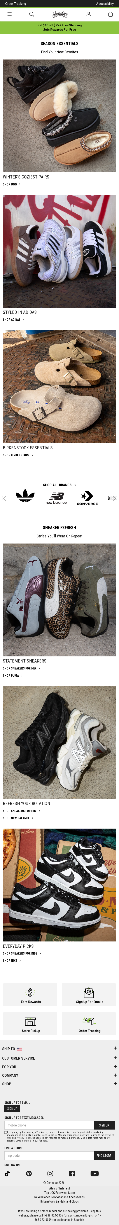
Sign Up (12, 1108)
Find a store (13, 1148)
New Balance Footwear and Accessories (59, 1197)
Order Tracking (15, 3)
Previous (7, 500)
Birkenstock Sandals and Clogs (59, 1201)
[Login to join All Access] (59, 25)
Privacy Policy (23, 1138)
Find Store (104, 1155)
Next (113, 498)
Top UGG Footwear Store (59, 1192)
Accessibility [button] (105, 3)
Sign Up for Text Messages (24, 1118)
